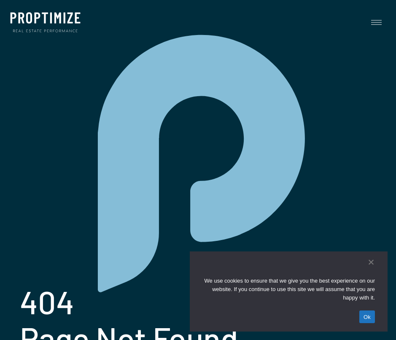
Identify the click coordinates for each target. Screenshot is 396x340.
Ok (367, 317)
